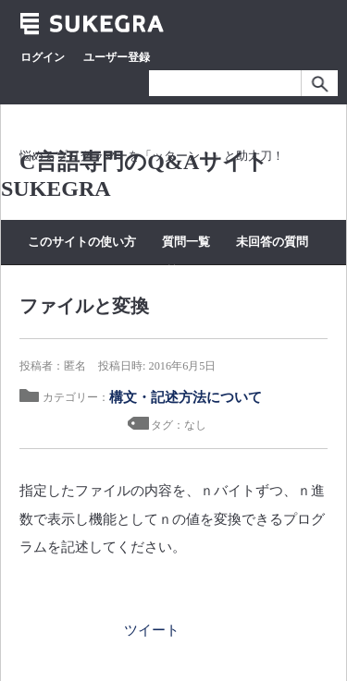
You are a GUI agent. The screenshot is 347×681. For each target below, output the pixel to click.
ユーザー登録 (116, 57)
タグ (40, 271)
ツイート (152, 630)
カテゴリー (108, 271)
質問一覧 (186, 242)
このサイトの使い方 (82, 242)
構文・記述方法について (185, 397)
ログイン (42, 57)
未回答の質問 (272, 242)
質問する (188, 271)
